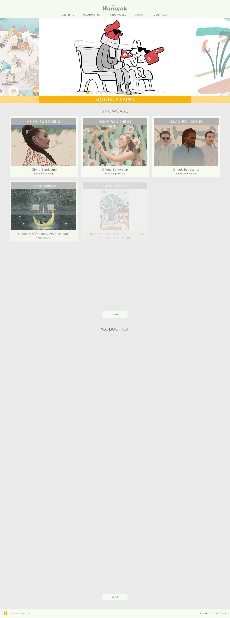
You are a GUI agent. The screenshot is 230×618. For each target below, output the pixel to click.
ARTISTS (68, 15)
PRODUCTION (93, 15)
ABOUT (140, 15)
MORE (115, 314)
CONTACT (161, 15)
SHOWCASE (118, 15)
